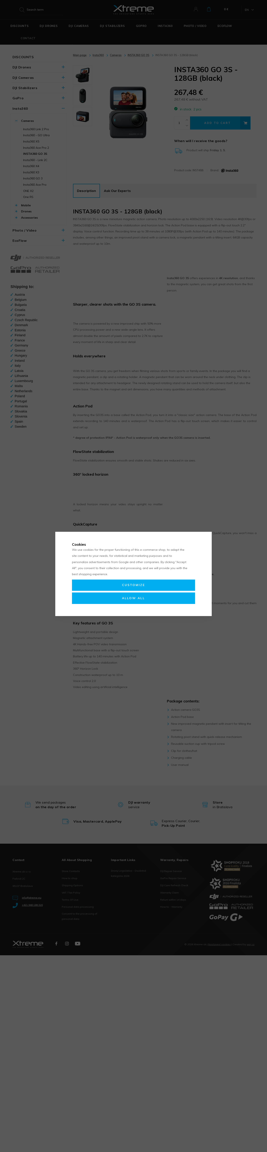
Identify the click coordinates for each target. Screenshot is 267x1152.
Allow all (133, 598)
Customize (133, 585)
